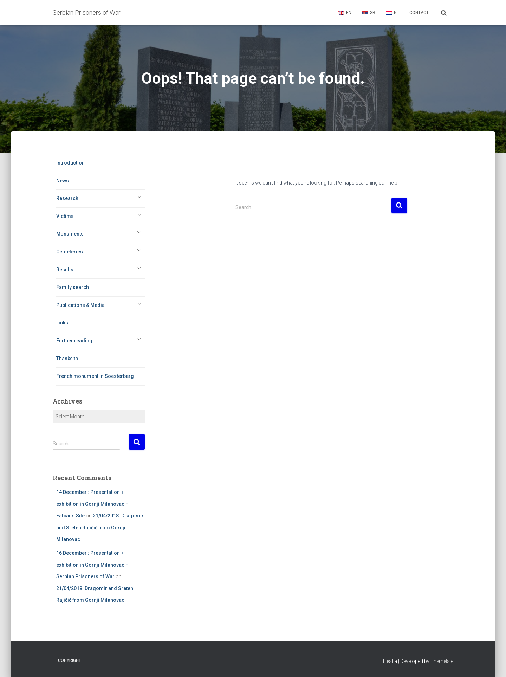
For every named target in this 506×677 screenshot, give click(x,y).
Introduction (70, 163)
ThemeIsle (441, 661)
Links (62, 322)
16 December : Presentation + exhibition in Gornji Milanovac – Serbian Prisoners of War (92, 564)
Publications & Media (80, 305)
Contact (419, 12)
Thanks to (67, 358)
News (62, 180)
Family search (72, 287)
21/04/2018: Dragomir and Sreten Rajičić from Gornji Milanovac (100, 527)
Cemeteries (69, 251)
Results (64, 269)
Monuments (70, 234)
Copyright (69, 660)
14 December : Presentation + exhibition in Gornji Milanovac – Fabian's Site (92, 503)
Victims (65, 216)
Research (67, 198)
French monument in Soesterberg (95, 376)
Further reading (74, 340)
